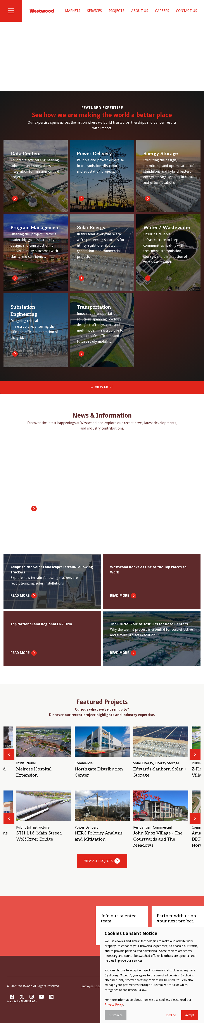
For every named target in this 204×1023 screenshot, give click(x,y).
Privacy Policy (114, 1004)
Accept (189, 1015)
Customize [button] (116, 1015)
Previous (8, 757)
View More (104, 390)
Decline (171, 1015)
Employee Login (91, 989)
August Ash (29, 1004)
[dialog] (152, 975)
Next (195, 757)
